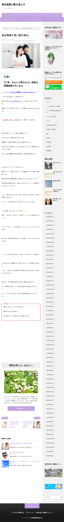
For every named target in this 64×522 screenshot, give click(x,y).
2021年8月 (49, 455)
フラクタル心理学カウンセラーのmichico (22, 92)
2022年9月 (49, 400)
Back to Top (32, 506)
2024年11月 (49, 289)
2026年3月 (49, 221)
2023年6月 (49, 362)
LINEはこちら (39, 19)
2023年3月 (49, 374)
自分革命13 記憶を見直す (17, 452)
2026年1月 (49, 229)
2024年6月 (49, 310)
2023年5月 (49, 366)
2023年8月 (49, 353)
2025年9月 (49, 246)
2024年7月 (49, 306)
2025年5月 (49, 263)
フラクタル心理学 (51, 116)
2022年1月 (49, 434)
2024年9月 (49, 297)
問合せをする (21, 408)
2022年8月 (49, 404)
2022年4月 (49, 421)
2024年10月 (49, 293)
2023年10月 (49, 344)
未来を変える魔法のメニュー (10, 19)
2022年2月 (49, 430)
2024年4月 (49, 319)
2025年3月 (49, 272)
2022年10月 (49, 396)
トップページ (6, 15)
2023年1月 (49, 383)
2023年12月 (49, 336)
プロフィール (44, 15)
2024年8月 (49, 302)
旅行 (47, 133)
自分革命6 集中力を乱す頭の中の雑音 (27, 424)
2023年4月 (49, 370)
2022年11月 (49, 391)
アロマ (48, 102)
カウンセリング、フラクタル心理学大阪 (12, 40)
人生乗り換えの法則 (51, 125)
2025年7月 (49, 255)
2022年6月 (49, 413)
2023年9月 (49, 349)
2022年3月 (49, 426)
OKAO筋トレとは (33, 15)
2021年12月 (49, 438)
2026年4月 (49, 216)
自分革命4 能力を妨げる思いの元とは (14, 424)
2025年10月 (49, 242)
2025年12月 (49, 233)
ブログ (23, 19)
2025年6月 (49, 259)
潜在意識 (48, 142)
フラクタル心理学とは (19, 15)
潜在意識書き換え (30, 40)
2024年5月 (49, 315)
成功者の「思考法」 (51, 129)
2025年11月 (49, 238)
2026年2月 (49, 225)
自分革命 (12, 39)
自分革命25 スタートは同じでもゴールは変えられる (25, 461)
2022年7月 (49, 408)
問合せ (30, 19)
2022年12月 (49, 387)
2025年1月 (49, 280)
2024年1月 (49, 332)
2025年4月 (49, 268)
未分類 (48, 138)
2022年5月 (49, 417)
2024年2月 (49, 327)
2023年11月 (49, 340)
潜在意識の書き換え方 (13, 4)
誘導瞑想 (48, 150)
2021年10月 (49, 447)
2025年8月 (49, 250)
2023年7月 (49, 357)
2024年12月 (49, 285)
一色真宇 (23, 40)
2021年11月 (49, 443)
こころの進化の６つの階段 (53, 106)
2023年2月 (49, 379)
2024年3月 (49, 323)
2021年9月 (49, 451)
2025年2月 (49, 276)
